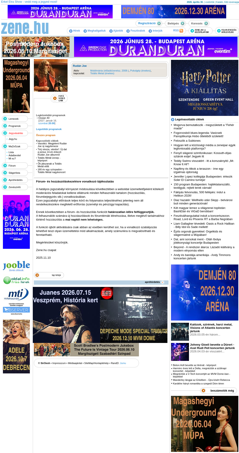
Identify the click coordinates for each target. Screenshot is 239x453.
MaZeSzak (14, 146)
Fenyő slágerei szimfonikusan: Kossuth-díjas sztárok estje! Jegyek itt (202, 154)
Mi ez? (12, 158)
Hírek (74, 30)
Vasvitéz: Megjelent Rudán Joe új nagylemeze (52, 144)
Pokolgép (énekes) (140, 70)
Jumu (123, 363)
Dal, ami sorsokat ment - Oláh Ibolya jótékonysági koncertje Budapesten (197, 241)
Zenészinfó (15, 187)
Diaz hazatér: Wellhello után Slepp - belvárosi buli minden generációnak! (203, 201)
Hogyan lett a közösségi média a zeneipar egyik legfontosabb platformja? (204, 146)
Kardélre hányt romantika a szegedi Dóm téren (198, 383)
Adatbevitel (15, 155)
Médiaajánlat (75, 363)
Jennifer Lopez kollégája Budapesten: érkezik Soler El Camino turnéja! (203, 178)
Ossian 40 (44, 118)
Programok (15, 126)
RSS (178, 31)
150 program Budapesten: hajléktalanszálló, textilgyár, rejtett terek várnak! (202, 186)
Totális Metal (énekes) (102, 73)
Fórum (12, 165)
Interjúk (155, 30)
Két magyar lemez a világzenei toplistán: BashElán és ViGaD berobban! (200, 209)
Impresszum (59, 363)
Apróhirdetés (15, 180)
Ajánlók (116, 30)
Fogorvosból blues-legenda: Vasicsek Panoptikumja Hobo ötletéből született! (199, 134)
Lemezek (14, 118)
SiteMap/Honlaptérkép (96, 363)
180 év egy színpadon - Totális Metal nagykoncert (52, 170)
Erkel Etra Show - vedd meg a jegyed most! (29, 1)
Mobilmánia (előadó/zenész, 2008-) (109, 70)
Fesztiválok (135, 30)
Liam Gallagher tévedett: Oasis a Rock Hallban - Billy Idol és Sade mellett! (204, 225)
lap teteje (56, 275)
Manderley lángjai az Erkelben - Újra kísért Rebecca (201, 380)
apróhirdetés (154, 282)
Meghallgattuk (94, 30)
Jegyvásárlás (16, 133)
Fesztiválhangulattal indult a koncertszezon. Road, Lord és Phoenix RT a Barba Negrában (203, 217)
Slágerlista (14, 172)
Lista (11, 152)
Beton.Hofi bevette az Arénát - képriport (194, 365)
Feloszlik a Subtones (187, 140)
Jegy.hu (13, 139)
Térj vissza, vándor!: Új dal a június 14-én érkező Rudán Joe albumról (52, 152)
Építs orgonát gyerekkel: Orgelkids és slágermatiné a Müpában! (198, 233)
